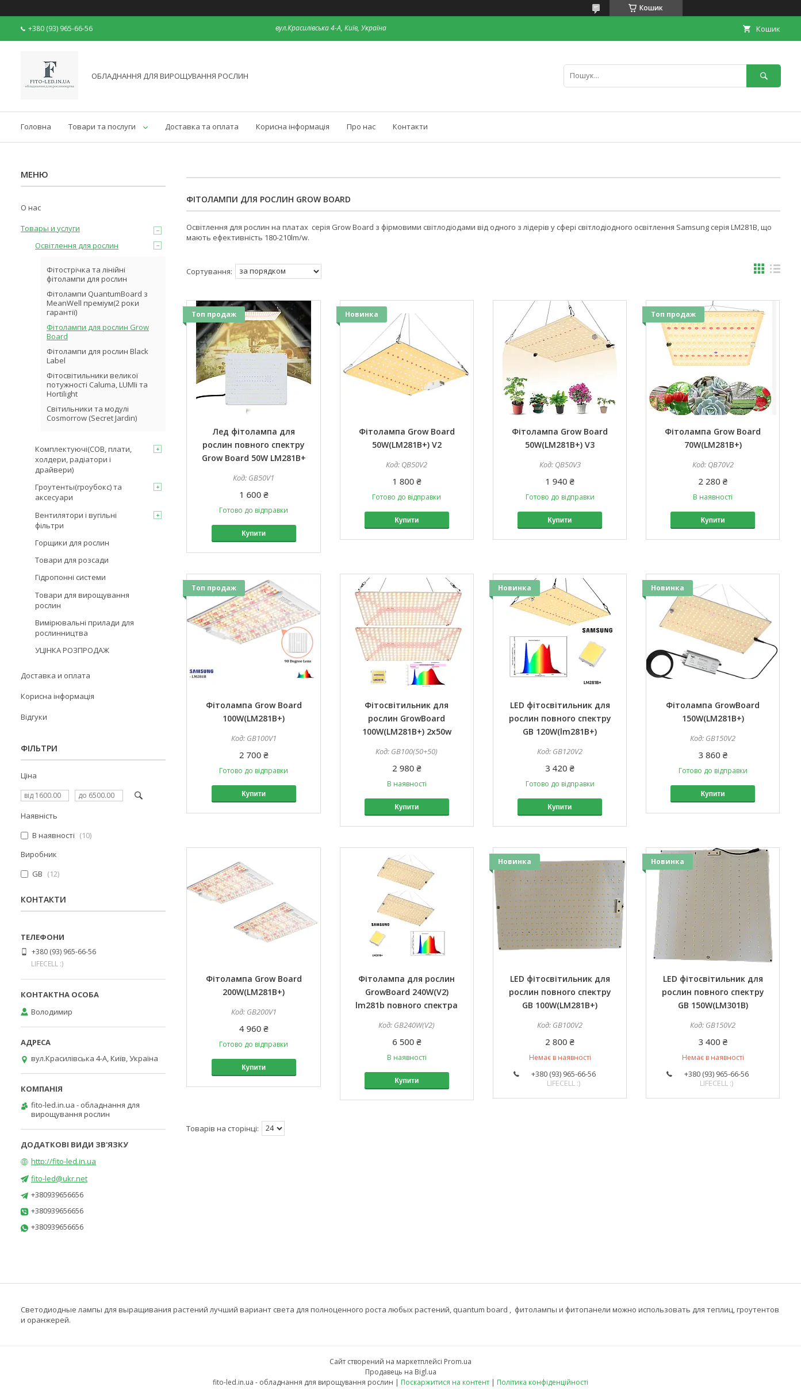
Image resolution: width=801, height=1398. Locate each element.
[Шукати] (763, 75)
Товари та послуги (102, 126)
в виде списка (775, 271)
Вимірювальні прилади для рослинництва (84, 627)
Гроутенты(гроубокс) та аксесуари (78, 492)
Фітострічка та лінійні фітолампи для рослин (87, 274)
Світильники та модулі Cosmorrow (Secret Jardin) (92, 413)
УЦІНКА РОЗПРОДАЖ (72, 650)
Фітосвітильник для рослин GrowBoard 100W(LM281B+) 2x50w (406, 718)
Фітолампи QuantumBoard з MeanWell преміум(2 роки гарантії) (97, 303)
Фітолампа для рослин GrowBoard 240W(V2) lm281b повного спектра (406, 992)
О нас (31, 207)
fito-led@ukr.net (59, 1178)
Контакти (410, 126)
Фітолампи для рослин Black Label (97, 356)
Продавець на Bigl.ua (400, 1372)
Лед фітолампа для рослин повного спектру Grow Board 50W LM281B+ (254, 444)
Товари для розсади (72, 560)
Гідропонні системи (70, 577)
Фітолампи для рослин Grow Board (98, 331)
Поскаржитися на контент (445, 1382)
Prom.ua (458, 1361)
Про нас (361, 126)
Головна (36, 126)
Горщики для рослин (72, 542)
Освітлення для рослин (76, 245)
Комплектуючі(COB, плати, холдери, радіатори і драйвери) (83, 459)
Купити (254, 533)
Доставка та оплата (202, 126)
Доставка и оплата (55, 675)
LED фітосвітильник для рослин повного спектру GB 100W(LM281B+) (560, 992)
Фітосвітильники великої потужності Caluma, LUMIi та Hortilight (97, 384)
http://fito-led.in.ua (63, 1161)
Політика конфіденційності (542, 1382)
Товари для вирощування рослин (82, 600)
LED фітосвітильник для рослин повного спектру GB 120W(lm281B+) (560, 718)
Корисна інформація (292, 126)
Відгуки (34, 717)
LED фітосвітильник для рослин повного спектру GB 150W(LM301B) (713, 992)
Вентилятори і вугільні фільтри (76, 520)
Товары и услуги (50, 228)
